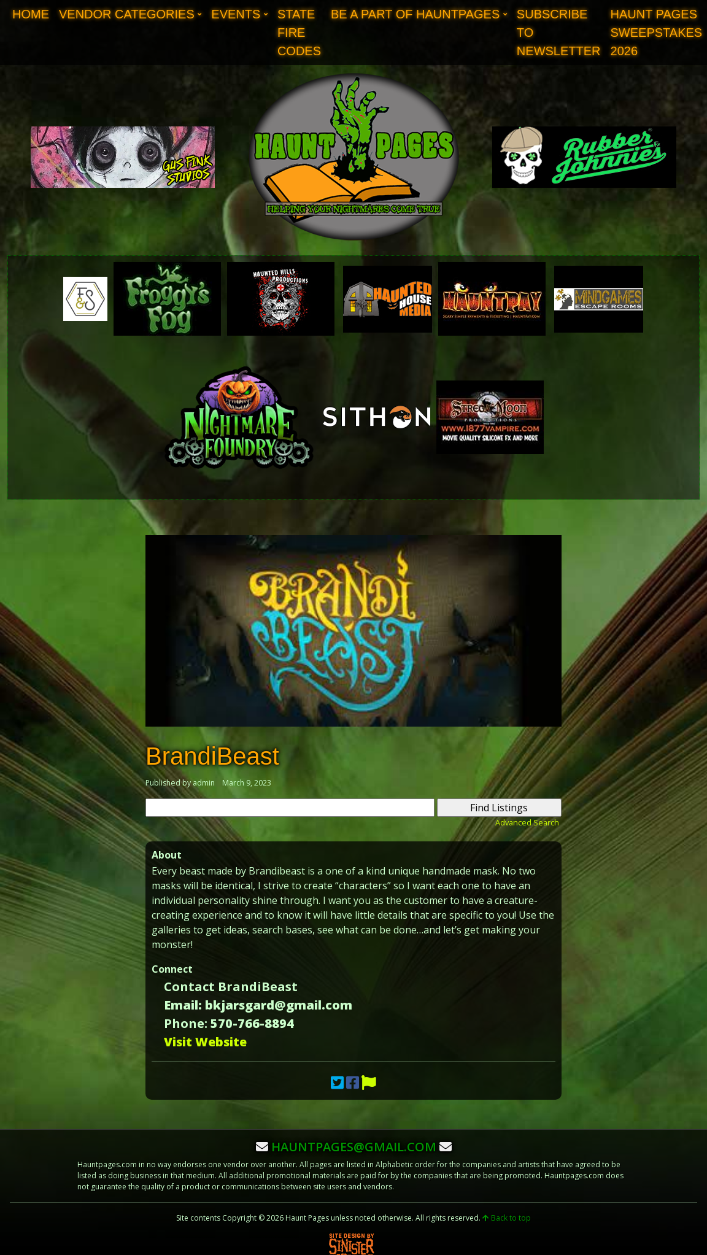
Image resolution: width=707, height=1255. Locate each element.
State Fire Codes (299, 32)
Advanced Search (527, 822)
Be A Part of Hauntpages (415, 14)
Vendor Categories (127, 14)
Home (30, 14)
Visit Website (205, 1041)
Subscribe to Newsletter (559, 32)
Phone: (185, 1023)
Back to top (506, 1218)
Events (235, 14)
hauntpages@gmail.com (353, 1146)
